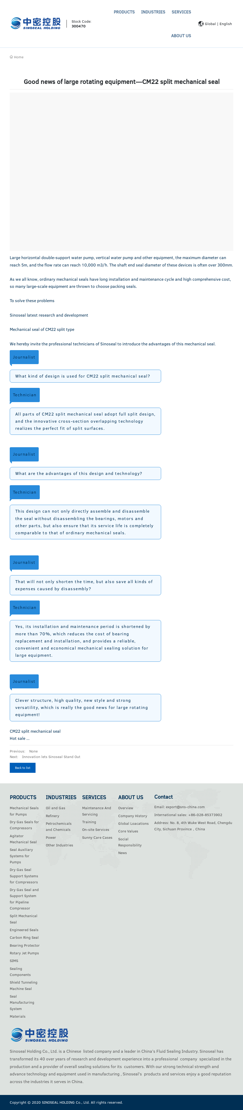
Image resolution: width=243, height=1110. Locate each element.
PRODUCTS (124, 12)
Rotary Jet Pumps (24, 953)
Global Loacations (133, 823)
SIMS (14, 960)
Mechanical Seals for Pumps (24, 811)
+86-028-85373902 (205, 814)
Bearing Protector (25, 945)
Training (89, 822)
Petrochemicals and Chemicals (59, 826)
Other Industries (59, 845)
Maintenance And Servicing (96, 811)
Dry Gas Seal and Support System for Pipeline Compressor (24, 899)
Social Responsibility (130, 842)
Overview (125, 808)
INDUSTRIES (153, 12)
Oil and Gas (55, 808)
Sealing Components (20, 971)
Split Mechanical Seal (23, 919)
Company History (132, 815)
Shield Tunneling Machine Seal (23, 985)
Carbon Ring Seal (24, 937)
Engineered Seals (24, 929)
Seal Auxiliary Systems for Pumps (21, 856)
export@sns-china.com (185, 806)
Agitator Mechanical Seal (23, 839)
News (122, 852)
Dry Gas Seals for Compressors (24, 825)
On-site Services (95, 829)
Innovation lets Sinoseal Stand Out (51, 756)
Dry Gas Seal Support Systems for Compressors (24, 876)
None (33, 751)
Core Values (128, 831)
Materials (18, 1016)
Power (51, 837)
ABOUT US (181, 36)
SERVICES (181, 12)
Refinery (52, 815)
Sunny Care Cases (97, 837)
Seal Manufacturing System (22, 1002)
